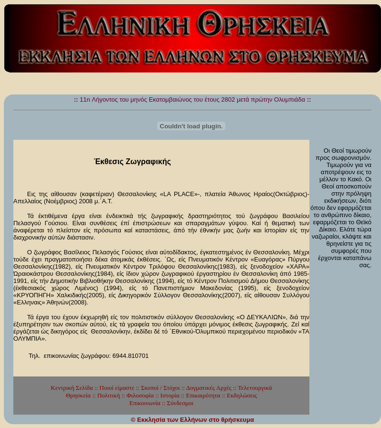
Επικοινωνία (144, 403)
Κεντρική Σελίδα (72, 387)
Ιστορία (170, 395)
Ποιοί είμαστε (116, 387)
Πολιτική (108, 395)
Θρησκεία (78, 395)
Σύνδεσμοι (180, 403)
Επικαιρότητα (203, 395)
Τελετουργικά (255, 387)
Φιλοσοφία (140, 395)
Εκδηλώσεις (242, 395)
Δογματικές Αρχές (209, 387)
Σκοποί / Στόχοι (160, 387)
